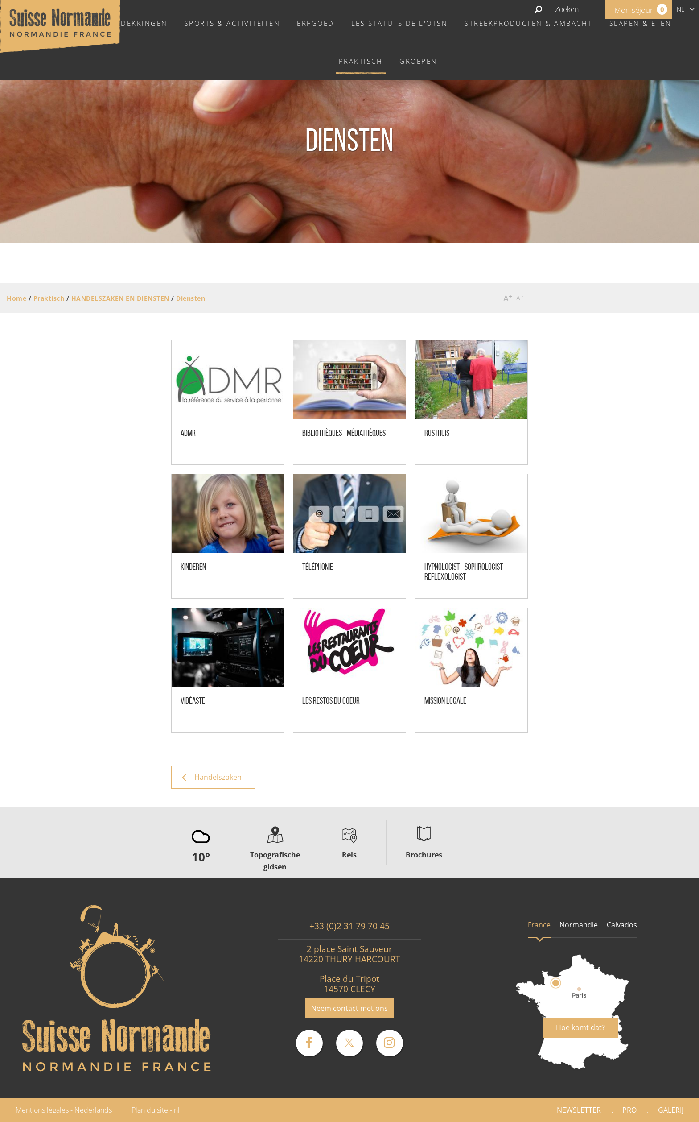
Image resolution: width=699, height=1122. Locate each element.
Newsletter (579, 1110)
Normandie (578, 925)
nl (680, 9)
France (539, 925)
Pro (629, 1110)
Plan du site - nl (156, 1110)
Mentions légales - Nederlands (64, 1110)
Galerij (670, 1110)
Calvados (622, 925)
